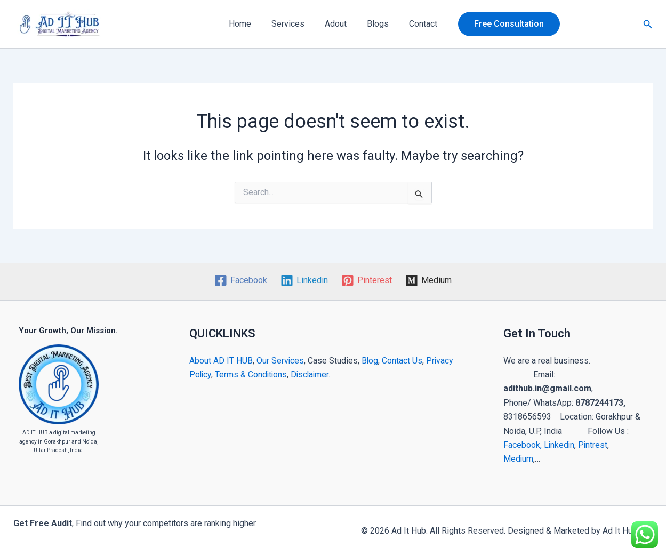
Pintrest (594, 445)
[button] (501, 24)
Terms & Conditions (252, 374)
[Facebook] (241, 280)
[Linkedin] (304, 280)
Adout (336, 24)
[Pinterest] (367, 280)
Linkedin (559, 445)
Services (291, 24)
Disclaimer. (313, 374)
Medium (518, 459)
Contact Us (403, 361)
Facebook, (522, 445)
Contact (417, 24)
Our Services (280, 361)
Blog (370, 361)
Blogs (375, 24)
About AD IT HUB (221, 361)
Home (246, 24)
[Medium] (428, 280)
